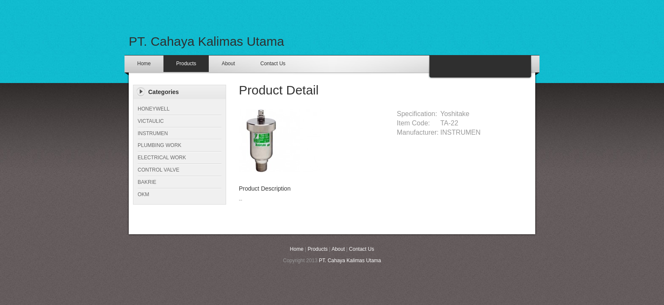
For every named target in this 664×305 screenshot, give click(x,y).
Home (144, 64)
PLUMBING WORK (159, 145)
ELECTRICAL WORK (162, 158)
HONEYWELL (153, 109)
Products (186, 64)
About (228, 64)
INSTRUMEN (153, 133)
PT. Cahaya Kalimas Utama (206, 41)
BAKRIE (147, 182)
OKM (143, 194)
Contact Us (272, 64)
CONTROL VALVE (158, 170)
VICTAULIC (151, 121)
